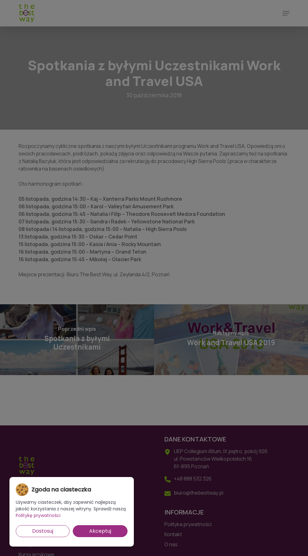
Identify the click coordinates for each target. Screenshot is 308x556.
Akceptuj (100, 531)
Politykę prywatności (38, 515)
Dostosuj (42, 531)
